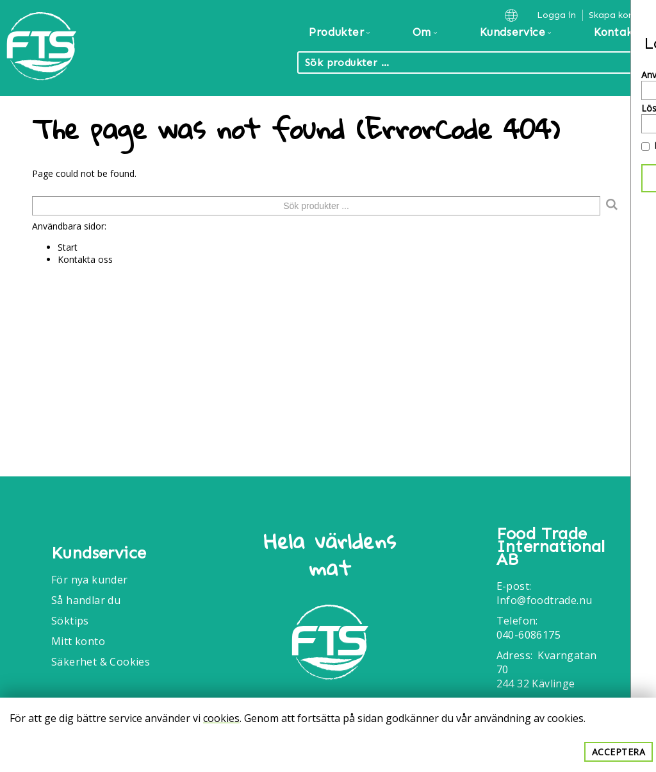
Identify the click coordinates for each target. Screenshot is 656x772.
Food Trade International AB (550, 547)
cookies (221, 718)
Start (68, 247)
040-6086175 (528, 635)
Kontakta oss (85, 259)
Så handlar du (85, 600)
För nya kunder (89, 580)
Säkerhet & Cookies (100, 662)
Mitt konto (78, 641)
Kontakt (616, 32)
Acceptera (619, 752)
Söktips (70, 621)
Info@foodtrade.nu (544, 600)
